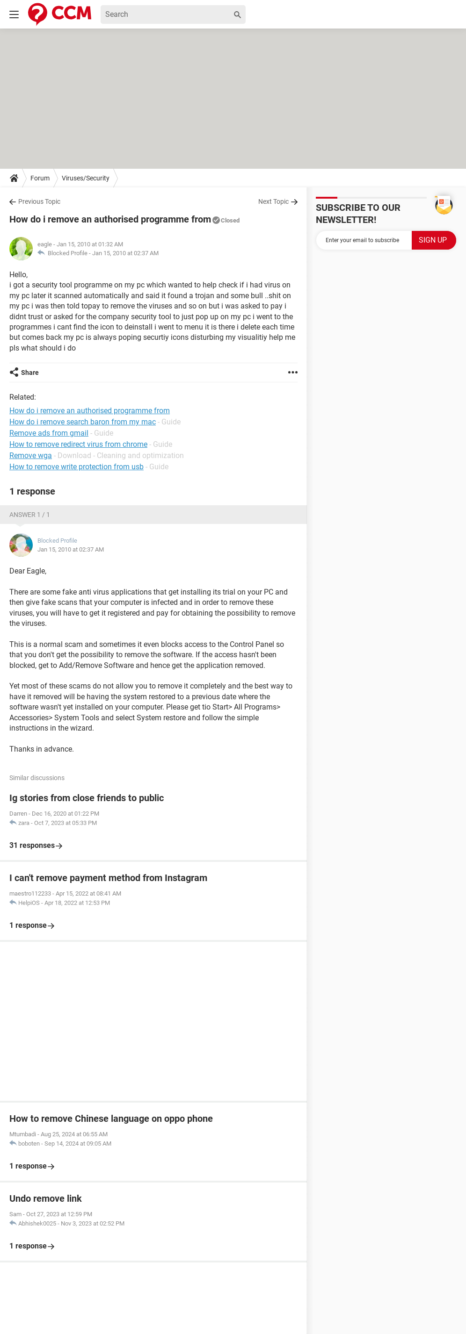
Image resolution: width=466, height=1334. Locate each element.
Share (30, 372)
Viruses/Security (85, 178)
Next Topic (273, 201)
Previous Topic (39, 201)
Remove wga (30, 455)
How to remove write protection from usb (76, 466)
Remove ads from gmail (48, 433)
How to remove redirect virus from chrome (78, 444)
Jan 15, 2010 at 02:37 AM (125, 253)
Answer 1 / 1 (29, 514)
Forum (40, 178)
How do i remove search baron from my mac (82, 421)
